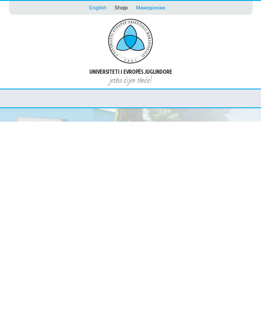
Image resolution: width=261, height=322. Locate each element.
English (97, 7)
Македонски (150, 7)
